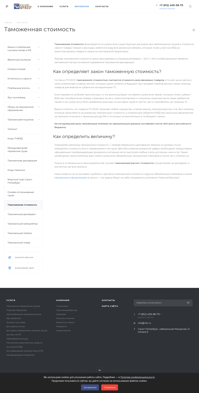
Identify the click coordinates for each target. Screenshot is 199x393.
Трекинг (12, 129)
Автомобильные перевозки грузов (23, 314)
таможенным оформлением (70, 177)
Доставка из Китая (15, 326)
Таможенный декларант (22, 214)
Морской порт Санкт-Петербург (20, 181)
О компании (62, 306)
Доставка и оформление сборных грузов (26, 330)
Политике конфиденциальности (137, 377)
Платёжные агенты (25, 88)
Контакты (108, 300)
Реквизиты (61, 326)
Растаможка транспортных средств (24, 343)
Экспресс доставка (16, 322)
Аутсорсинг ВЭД (14, 347)
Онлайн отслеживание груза (21, 194)
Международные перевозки (20, 355)
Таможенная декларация (22, 160)
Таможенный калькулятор (23, 223)
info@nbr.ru (144, 323)
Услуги (10, 300)
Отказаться (109, 387)
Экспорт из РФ (13, 334)
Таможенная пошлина (25, 119)
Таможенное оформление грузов (23, 306)
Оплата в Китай (25, 69)
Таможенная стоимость (22, 204)
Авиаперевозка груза (17, 338)
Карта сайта (110, 306)
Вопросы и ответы (65, 322)
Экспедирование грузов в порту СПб (24, 351)
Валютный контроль (25, 59)
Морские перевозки (16, 310)
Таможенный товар (19, 242)
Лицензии (61, 314)
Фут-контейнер (25, 97)
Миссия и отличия (65, 318)
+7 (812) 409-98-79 (171, 5)
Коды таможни (16, 170)
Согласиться (90, 387)
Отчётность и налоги (25, 78)
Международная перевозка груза (17, 150)
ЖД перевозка (13, 318)
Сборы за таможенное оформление (25, 108)
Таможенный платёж (20, 233)
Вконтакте (99, 370)
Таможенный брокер (66, 310)
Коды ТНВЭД (15, 138)
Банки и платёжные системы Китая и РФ (25, 48)
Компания (62, 300)
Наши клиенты (63, 330)
